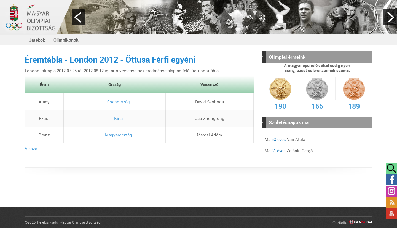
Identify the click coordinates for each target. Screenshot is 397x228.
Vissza (31, 148)
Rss (391, 202)
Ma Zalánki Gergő (289, 150)
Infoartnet (360, 223)
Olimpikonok (66, 40)
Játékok (37, 40)
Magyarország (114, 135)
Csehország (114, 101)
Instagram (391, 191)
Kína (114, 118)
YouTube (391, 213)
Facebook (391, 179)
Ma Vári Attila (285, 139)
